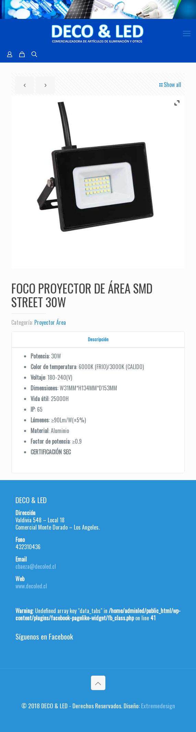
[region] (98, 9)
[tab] (98, 339)
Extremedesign (158, 705)
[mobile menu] (187, 32)
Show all (169, 84)
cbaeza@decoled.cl (35, 566)
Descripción (98, 339)
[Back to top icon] (98, 683)
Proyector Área (50, 322)
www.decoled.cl (31, 586)
